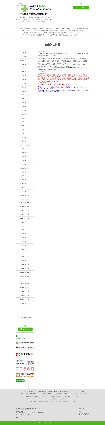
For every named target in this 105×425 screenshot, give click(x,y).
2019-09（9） (25, 307)
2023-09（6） (25, 137)
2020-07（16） (25, 268)
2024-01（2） (25, 122)
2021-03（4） (25, 241)
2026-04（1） (25, 52)
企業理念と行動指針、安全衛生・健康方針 (48, 30)
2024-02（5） (25, 118)
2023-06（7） (25, 149)
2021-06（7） (25, 233)
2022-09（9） (25, 179)
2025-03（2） (25, 83)
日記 (60, 35)
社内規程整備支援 (61, 28)
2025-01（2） (25, 87)
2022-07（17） (25, 187)
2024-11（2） (25, 95)
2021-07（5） (25, 230)
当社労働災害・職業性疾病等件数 (59, 34)
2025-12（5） (25, 64)
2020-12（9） (25, 253)
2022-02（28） (25, 206)
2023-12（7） (25, 125)
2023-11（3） (25, 129)
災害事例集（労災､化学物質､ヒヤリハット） (35, 32)
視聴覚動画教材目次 (49, 28)
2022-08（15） (25, 183)
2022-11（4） (25, 172)
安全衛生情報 (27, 28)
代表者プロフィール (31, 30)
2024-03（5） (25, 114)
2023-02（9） (25, 160)
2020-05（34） (25, 276)
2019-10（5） (25, 303)
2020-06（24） (25, 272)
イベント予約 (79, 30)
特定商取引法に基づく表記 (70, 35)
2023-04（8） (25, 152)
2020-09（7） (25, 260)
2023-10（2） (25, 133)
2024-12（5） (25, 91)
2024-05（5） (25, 110)
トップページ (19, 28)
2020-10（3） (25, 257)
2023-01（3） (25, 164)
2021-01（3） (25, 249)
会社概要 (85, 28)
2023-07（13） (25, 145)
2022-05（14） (25, 195)
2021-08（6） (25, 226)
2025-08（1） (25, 75)
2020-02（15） (25, 287)
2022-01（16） (25, 210)
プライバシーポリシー (75, 34)
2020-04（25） (25, 280)
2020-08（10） (25, 264)
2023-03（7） (25, 156)
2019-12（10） (25, 295)
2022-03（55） (25, 203)
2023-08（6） (25, 141)
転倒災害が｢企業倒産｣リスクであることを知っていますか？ (64, 32)
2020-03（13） (25, 284)
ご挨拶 (22, 30)
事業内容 (63, 30)
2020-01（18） (25, 291)
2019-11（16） (25, 299)
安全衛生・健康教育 (38, 28)
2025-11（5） (25, 68)
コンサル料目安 (71, 30)
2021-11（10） (25, 218)
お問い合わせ (78, 28)
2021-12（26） (25, 214)
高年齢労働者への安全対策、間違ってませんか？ (36, 34)
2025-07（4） (25, 79)
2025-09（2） (25, 71)
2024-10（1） (25, 98)
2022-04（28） (25, 199)
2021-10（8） (25, 222)
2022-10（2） (25, 176)
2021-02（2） (25, 245)
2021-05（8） (25, 237)
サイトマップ (70, 28)
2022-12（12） (25, 168)
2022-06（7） (25, 191)
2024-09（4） (25, 102)
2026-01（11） (25, 60)
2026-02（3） (25, 56)
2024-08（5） (25, 106)
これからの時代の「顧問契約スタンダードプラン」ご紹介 (42, 35)
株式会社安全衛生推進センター (49, 422)
